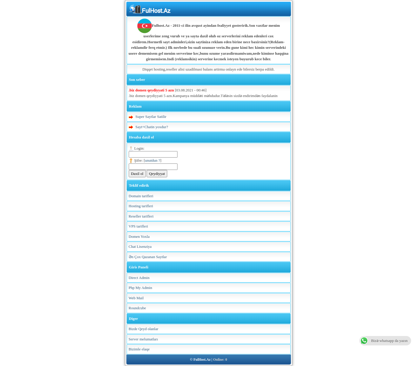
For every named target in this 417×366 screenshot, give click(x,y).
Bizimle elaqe (139, 349)
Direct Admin (139, 277)
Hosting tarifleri (141, 206)
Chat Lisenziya (140, 246)
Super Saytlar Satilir (150, 116)
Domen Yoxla (139, 236)
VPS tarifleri (138, 226)
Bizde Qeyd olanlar (143, 329)
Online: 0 (220, 359)
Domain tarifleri (141, 196)
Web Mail (136, 298)
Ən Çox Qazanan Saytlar (148, 257)
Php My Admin (140, 287)
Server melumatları (143, 339)
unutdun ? (152, 160)
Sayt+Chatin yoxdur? (151, 127)
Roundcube (137, 308)
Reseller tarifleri (141, 216)
